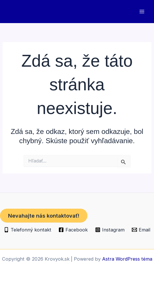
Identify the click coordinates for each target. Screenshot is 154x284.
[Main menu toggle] (141, 11)
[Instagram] (109, 229)
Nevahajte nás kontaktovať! (43, 215)
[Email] (141, 229)
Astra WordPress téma (127, 259)
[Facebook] (73, 229)
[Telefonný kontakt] (27, 229)
